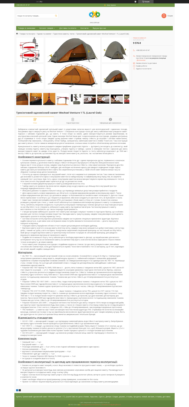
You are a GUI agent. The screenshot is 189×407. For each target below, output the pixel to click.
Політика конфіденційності (111, 405)
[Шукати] (56, 15)
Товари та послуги (27, 34)
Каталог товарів (46, 28)
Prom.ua (106, 402)
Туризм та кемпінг (44, 34)
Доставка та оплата (67, 28)
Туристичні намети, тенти (63, 34)
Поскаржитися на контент (90, 405)
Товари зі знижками (26, 28)
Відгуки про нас (99, 28)
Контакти (84, 28)
